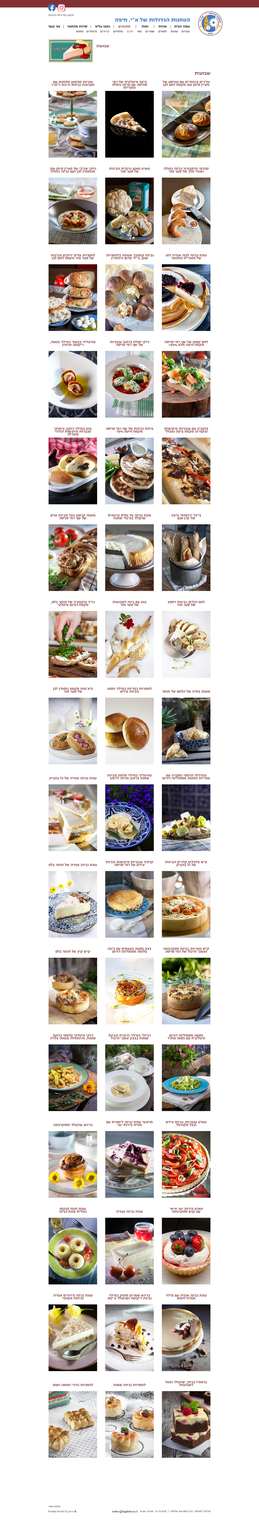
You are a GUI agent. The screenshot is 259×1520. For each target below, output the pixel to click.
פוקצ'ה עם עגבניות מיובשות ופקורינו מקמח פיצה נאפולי (186, 430)
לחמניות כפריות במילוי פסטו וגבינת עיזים (129, 690)
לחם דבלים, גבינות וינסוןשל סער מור (186, 603)
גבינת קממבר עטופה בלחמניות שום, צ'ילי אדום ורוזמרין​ (129, 256)
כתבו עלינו (102, 26)
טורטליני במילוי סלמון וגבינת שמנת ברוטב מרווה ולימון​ (129, 776)
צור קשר (54, 26)
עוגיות (185, 31)
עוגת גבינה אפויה (129, 1211)
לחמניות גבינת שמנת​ (129, 1385)
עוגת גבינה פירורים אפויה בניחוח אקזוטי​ (73, 1297)
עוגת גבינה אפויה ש (81, 778)
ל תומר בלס (58, 865)
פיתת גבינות (143, 429)
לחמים (162, 31)
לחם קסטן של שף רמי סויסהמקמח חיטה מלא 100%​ (186, 343)
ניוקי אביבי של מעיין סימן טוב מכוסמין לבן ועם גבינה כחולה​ (73, 170)
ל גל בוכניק (57, 778)
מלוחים (118, 31)
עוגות (174, 31)
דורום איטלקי (67, 605)
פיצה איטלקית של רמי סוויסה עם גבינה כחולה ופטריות (129, 85)
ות (143, 26)
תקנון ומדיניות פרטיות (61, 15)
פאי (139, 31)
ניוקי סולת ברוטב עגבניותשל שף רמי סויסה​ (129, 343)
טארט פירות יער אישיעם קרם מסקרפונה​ (186, 1210)
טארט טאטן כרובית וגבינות (129, 169)
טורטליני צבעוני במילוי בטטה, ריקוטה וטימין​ (73, 343)
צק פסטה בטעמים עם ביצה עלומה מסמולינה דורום (128, 950)
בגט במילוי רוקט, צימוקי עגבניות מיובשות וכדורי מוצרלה (73, 431)
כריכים (104, 31)
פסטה (80, 31)
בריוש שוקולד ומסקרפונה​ (73, 1125)
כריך (91, 602)
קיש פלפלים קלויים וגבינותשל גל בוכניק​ (186, 863)
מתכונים (124, 26)
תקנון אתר (54, 1506)
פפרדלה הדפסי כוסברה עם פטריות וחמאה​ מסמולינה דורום (186, 776)
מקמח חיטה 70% (129, 431)
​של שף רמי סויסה (119, 429)
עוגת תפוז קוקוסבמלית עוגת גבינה (73, 1210)
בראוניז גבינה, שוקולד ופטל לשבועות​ (186, 1383)
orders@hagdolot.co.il (125, 1511)
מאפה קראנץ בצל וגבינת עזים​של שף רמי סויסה (73, 516)
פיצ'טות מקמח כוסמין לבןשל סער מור (73, 690)
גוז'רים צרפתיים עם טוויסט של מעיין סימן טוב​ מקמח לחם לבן (186, 83)
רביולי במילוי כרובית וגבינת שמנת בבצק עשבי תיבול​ (129, 1036)
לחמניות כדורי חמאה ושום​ (73, 1385)
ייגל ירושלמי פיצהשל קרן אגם (185, 516)
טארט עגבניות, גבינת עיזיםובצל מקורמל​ (186, 1123)
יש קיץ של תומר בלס (71, 951)
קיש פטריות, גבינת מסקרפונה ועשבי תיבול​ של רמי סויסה (186, 950)
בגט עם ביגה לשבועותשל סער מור (129, 603)
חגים (130, 31)
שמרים (149, 31)
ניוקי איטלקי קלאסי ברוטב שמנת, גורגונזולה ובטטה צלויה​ (73, 1036)
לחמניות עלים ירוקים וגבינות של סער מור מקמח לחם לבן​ (73, 256)
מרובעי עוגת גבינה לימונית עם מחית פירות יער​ (129, 1123)
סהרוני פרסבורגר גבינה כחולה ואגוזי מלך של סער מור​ (186, 170)
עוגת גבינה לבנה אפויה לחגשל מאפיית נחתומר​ (186, 256)
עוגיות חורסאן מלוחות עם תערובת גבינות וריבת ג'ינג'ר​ (72, 83)
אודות (162, 26)
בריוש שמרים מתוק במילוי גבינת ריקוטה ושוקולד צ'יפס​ (130, 1297)
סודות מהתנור (77, 26)
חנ (147, 26)
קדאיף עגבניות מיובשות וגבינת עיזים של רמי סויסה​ (129, 863)
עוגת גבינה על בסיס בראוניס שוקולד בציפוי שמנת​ (129, 516)
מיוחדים (91, 31)
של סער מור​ (129, 171)
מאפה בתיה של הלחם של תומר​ (186, 691)
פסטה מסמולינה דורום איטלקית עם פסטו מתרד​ (186, 1036)
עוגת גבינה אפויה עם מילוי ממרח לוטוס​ (186, 1297)
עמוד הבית (182, 26)
